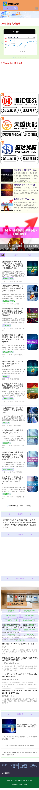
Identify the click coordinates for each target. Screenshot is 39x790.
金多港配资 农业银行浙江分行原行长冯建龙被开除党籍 (12, 410)
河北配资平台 (7, 494)
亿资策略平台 (7, 443)
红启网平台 (6, 376)
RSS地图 (22, 780)
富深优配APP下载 (8, 469)
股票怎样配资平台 (8, 352)
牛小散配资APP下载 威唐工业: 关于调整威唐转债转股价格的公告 (19, 247)
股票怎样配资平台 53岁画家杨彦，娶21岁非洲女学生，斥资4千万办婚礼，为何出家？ (13, 338)
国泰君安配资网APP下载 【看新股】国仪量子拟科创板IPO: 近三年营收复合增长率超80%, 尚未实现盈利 (20, 627)
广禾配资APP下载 (8, 398)
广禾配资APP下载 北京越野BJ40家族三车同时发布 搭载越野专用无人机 (12, 386)
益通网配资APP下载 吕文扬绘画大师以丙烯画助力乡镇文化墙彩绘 (12, 288)
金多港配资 (6, 423)
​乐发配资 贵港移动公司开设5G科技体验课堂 (19, 746)
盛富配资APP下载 (8, 278)
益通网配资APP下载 (9, 301)
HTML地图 (29, 780)
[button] (2, 42)
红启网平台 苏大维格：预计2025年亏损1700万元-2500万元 (12, 363)
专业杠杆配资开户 (33, 766)
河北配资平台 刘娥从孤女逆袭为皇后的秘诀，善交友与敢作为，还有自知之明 (12, 480)
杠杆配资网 (14, 766)
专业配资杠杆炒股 (24, 766)
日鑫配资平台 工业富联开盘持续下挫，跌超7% (19, 644)
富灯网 (4, 765)
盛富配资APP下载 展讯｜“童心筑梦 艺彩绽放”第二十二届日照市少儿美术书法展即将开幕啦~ (12, 265)
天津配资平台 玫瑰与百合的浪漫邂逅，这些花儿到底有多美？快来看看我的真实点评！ (12, 312)
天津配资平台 (7, 325)
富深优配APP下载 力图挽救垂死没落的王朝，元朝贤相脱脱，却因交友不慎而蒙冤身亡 (12, 455)
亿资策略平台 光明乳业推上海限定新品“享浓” (12, 431)
